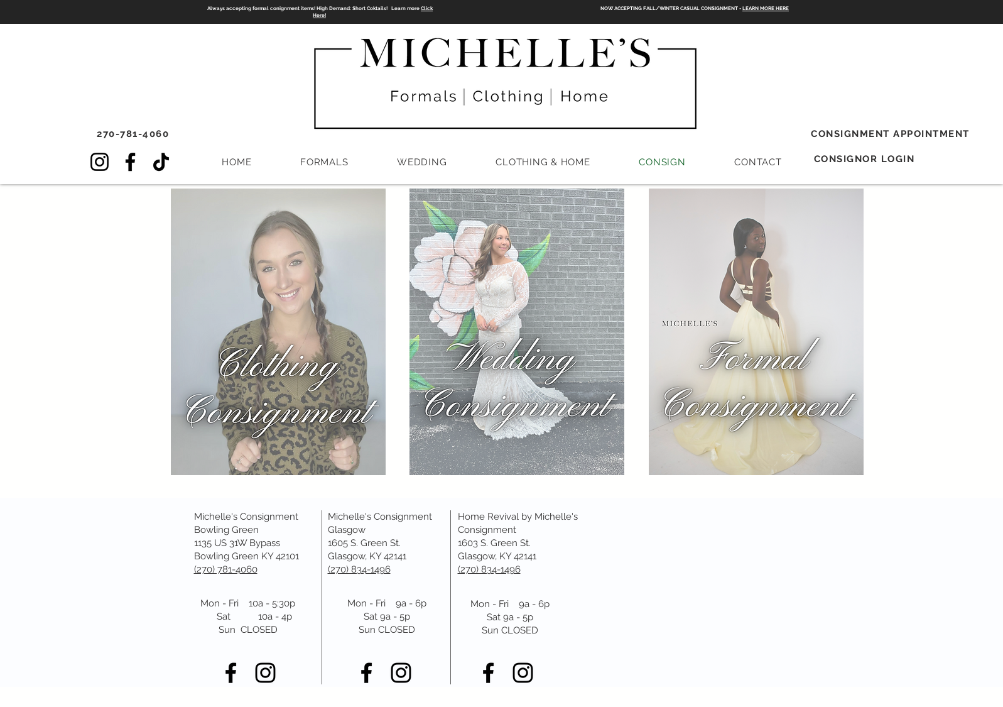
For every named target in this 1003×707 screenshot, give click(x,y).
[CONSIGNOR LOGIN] (866, 159)
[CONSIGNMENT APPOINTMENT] (891, 133)
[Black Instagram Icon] (265, 672)
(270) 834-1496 (489, 569)
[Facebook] (130, 162)
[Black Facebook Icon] (230, 672)
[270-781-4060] (134, 133)
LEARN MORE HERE (765, 8)
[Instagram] (99, 162)
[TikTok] (161, 162)
